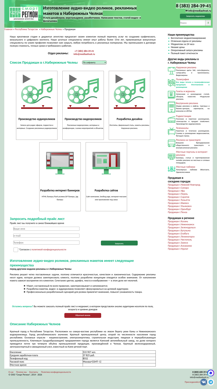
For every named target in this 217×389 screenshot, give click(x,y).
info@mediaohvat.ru (84, 54)
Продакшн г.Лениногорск (181, 236)
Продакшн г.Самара (178, 187)
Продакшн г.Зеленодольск (182, 227)
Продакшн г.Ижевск (178, 203)
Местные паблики (185, 166)
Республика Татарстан (26, 29)
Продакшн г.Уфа (176, 190)
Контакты (33, 372)
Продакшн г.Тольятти (179, 200)
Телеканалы (182, 128)
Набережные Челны (51, 29)
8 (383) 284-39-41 (201, 374)
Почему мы (21, 372)
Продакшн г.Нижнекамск (181, 224)
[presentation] (119, 232)
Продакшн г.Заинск (178, 242)
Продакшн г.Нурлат (178, 248)
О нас (11, 372)
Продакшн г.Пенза (177, 212)
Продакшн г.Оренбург (179, 209)
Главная (8, 29)
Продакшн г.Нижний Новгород (184, 184)
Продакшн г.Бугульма (179, 230)
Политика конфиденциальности (56, 372)
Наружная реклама (186, 67)
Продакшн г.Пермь (178, 193)
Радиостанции (183, 116)
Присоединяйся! (192, 382)
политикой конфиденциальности (48, 249)
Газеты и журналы (185, 91)
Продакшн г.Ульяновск (180, 206)
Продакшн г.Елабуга (178, 233)
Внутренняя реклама (187, 103)
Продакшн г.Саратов (178, 196)
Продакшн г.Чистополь (180, 239)
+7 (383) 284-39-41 (84, 51)
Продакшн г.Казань (178, 221)
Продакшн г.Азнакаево (180, 245)
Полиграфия (182, 79)
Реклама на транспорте (188, 139)
